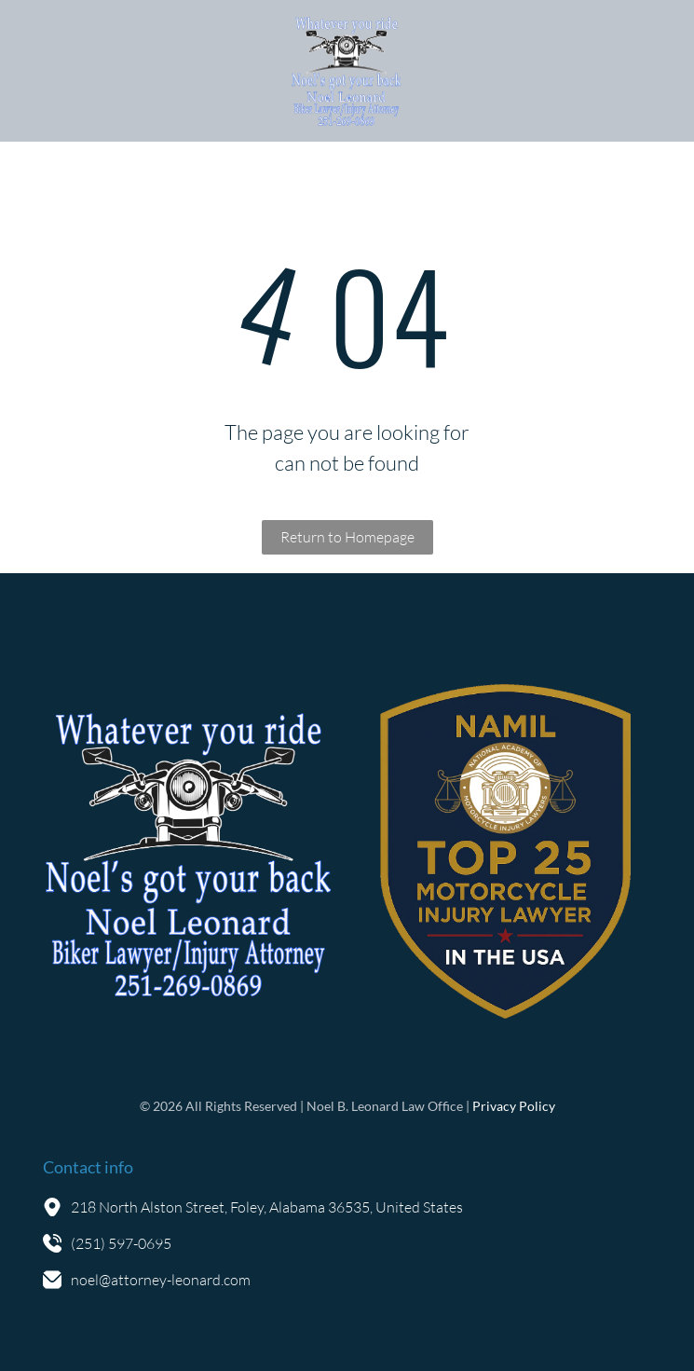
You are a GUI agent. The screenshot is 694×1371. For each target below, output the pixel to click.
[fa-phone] (44, 80)
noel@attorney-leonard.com (161, 1279)
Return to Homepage (347, 537)
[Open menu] (651, 71)
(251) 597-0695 (121, 1243)
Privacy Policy (513, 1106)
